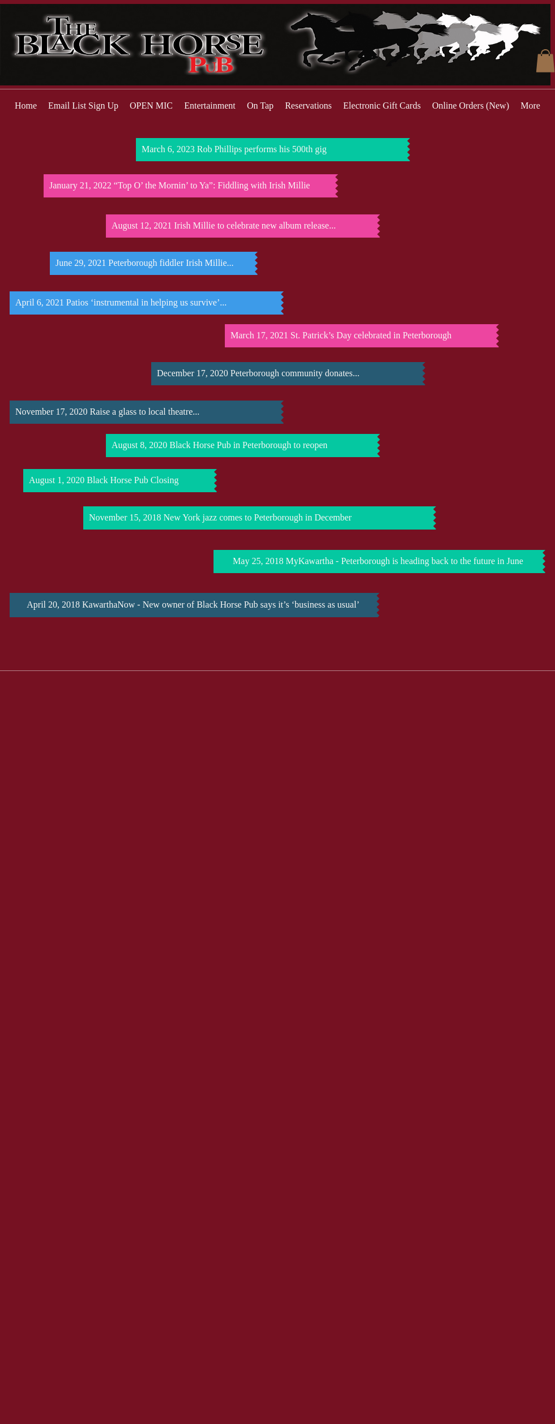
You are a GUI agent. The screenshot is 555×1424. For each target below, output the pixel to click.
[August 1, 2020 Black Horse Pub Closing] (118, 480)
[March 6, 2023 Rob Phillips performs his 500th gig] (271, 149)
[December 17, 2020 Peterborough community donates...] (286, 373)
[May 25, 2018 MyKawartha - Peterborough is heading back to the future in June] (378, 561)
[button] (545, 60)
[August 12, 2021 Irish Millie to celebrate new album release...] (241, 226)
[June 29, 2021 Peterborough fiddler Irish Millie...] (152, 263)
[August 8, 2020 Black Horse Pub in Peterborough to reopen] (241, 445)
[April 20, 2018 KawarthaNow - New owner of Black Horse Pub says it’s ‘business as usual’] (193, 605)
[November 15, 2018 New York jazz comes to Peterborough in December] (258, 518)
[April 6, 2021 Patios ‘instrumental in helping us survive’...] (145, 303)
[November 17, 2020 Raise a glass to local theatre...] (145, 412)
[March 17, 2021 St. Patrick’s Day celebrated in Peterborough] (360, 335)
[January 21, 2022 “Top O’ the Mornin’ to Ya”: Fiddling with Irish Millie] (189, 185)
